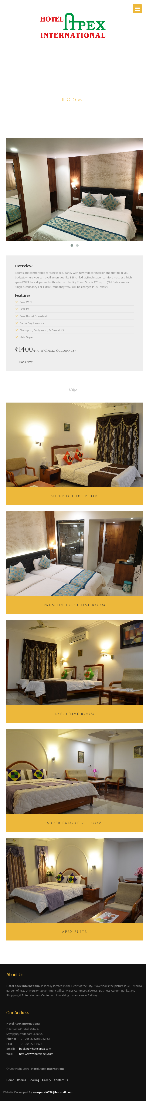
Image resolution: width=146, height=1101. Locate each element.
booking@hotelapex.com (35, 1049)
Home (10, 1080)
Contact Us (61, 1080)
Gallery (46, 1080)
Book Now (26, 362)
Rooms (21, 1080)
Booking (34, 1080)
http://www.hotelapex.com (36, 1054)
